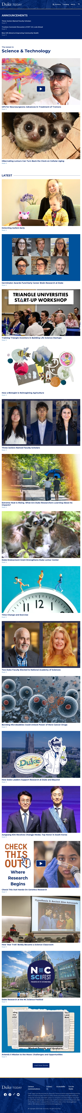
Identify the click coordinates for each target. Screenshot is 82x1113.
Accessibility (60, 1086)
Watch (73, 4)
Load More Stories (41, 1065)
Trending (66, 4)
